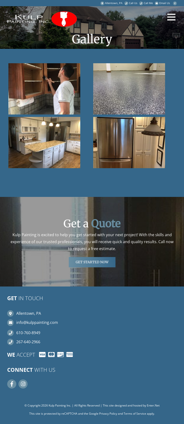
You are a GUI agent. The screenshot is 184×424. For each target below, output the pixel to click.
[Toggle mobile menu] (172, 17)
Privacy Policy (108, 414)
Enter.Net (153, 405)
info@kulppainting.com (37, 322)
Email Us (164, 3)
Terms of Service (135, 414)
